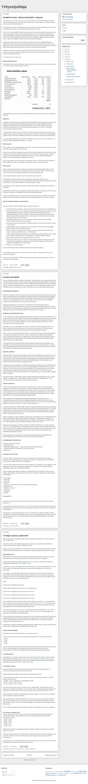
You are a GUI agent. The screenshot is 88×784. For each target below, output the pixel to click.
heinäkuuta (69, 66)
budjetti (17, 526)
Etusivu (29, 755)
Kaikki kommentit (7, 775)
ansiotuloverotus (13, 749)
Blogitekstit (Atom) (31, 760)
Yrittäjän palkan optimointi (15, 536)
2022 (66, 54)
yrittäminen (32, 749)
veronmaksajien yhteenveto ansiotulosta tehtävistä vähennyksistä (35, 658)
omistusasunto (60, 773)
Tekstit (4, 772)
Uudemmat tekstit (8, 755)
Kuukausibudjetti (11, 277)
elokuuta (68, 64)
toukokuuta (69, 82)
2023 (66, 51)
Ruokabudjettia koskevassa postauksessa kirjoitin (16, 20)
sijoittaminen (78, 773)
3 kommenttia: (13, 746)
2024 (66, 49)
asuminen (11, 526)
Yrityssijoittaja (13, 7)
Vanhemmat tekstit (51, 755)
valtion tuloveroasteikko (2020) (29, 633)
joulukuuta (69, 61)
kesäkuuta (69, 79)
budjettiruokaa (13, 267)
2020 (66, 59)
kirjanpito (83, 771)
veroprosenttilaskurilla (33, 561)
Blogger (54, 780)
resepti (19, 267)
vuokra (57, 775)
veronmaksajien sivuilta (24, 563)
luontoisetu (53, 773)
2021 (66, 56)
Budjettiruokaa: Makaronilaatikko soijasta (23, 17)
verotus (27, 749)
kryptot (47, 773)
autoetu (61, 771)
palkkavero (21, 749)
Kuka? (64, 31)
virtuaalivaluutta (50, 775)
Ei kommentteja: (13, 265)
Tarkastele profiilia (68, 19)
